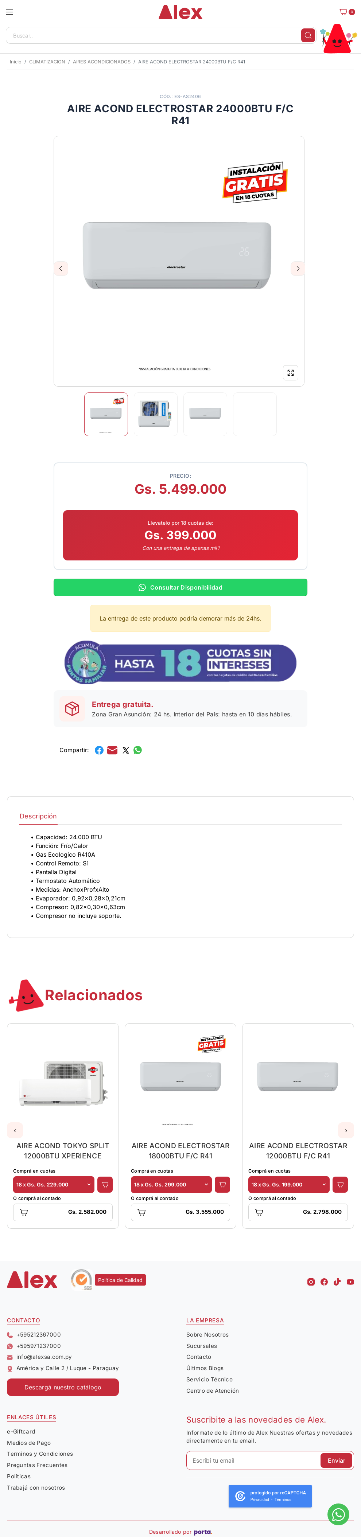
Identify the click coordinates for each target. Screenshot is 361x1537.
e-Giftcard (21, 1431)
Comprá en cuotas (34, 1171)
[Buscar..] (161, 35)
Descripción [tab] (38, 816)
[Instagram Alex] (311, 1279)
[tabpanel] (180, 876)
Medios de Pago (29, 1442)
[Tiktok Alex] (337, 1279)
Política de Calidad (120, 1280)
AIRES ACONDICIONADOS (102, 61)
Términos (283, 1499)
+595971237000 (34, 1345)
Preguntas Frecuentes (37, 1465)
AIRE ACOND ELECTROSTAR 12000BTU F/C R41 (298, 1151)
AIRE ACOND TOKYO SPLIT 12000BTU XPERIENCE (63, 1151)
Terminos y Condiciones (40, 1453)
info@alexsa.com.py (39, 1356)
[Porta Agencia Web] (203, 1532)
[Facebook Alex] (324, 1279)
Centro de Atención (212, 1390)
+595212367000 (34, 1334)
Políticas (19, 1476)
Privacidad (260, 1499)
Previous (61, 268)
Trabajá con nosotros (36, 1487)
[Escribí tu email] (270, 1460)
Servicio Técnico (209, 1379)
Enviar (336, 1460)
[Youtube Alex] (350, 1279)
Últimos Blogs (205, 1368)
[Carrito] (345, 12)
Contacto (198, 1356)
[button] (9, 12)
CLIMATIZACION (47, 61)
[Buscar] (308, 35)
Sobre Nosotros (207, 1334)
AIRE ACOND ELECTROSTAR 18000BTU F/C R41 (181, 1151)
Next (298, 268)
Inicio (16, 61)
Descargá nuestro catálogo (63, 1387)
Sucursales (201, 1345)
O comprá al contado (37, 1198)
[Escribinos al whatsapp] (338, 1514)
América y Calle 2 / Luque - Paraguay (63, 1368)
